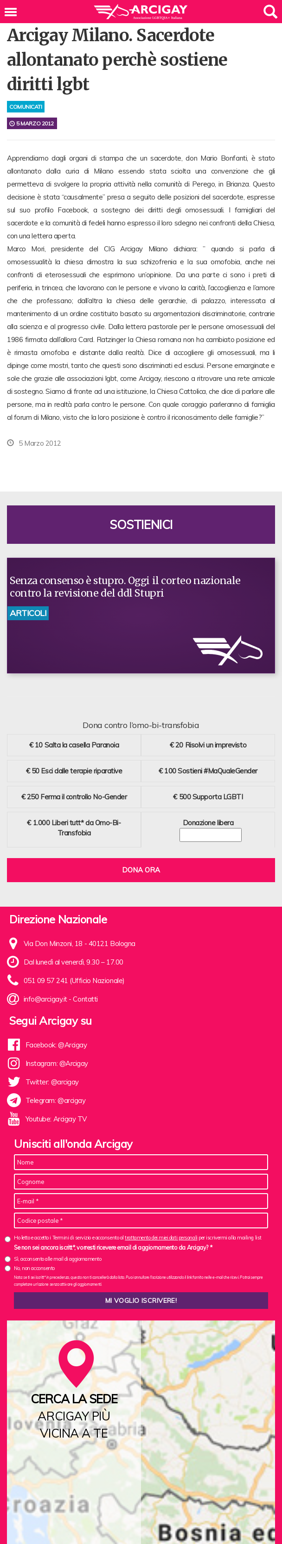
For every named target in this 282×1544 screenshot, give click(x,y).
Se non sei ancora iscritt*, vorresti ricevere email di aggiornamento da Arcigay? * (113, 1247)
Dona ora (141, 869)
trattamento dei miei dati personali (161, 1237)
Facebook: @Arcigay (56, 1044)
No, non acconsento (34, 1268)
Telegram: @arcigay (56, 1100)
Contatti (85, 999)
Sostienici (141, 524)
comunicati (25, 106)
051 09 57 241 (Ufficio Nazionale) (74, 980)
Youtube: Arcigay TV (56, 1118)
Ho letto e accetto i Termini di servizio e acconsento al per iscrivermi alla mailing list (138, 1237)
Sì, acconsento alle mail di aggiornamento (58, 1259)
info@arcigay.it (45, 999)
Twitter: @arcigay (52, 1081)
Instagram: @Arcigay (57, 1063)
